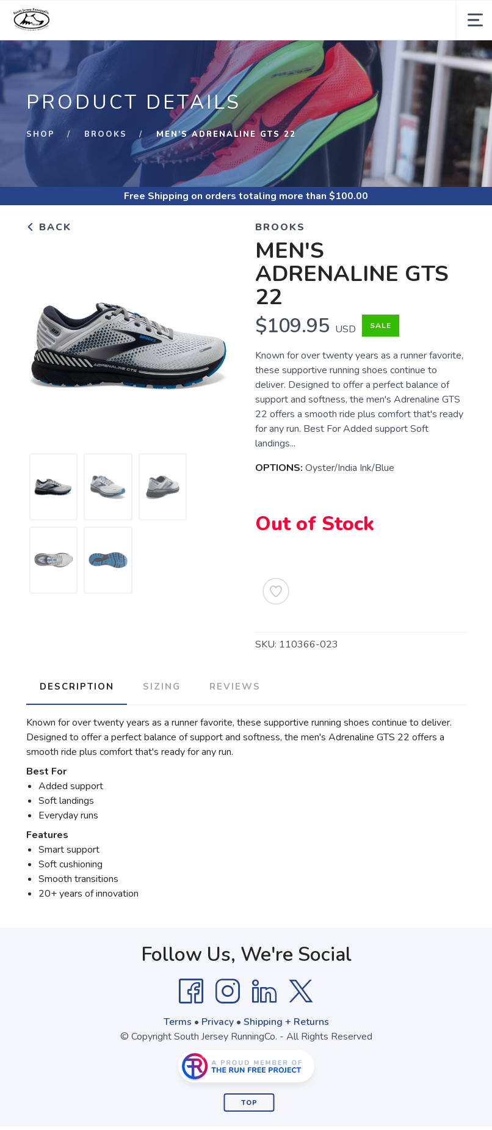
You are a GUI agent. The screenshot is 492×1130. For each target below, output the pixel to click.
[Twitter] (301, 990)
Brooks (106, 134)
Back (48, 227)
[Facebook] (191, 990)
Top (249, 1101)
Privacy (217, 1020)
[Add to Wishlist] (275, 591)
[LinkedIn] (264, 990)
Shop (40, 134)
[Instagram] (227, 990)
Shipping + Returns (286, 1020)
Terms (178, 1020)
